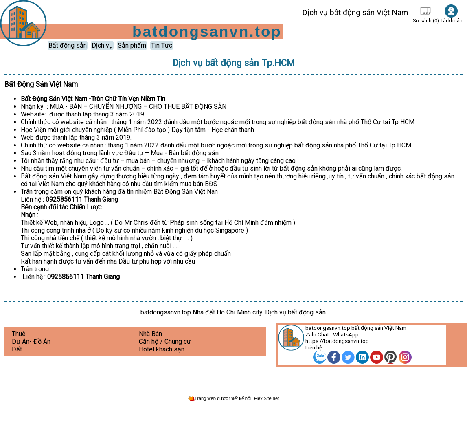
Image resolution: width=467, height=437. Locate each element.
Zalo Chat (317, 334)
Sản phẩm (132, 45)
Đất (17, 349)
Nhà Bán (150, 334)
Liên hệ (313, 347)
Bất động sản (67, 45)
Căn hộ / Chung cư (165, 341)
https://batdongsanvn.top (337, 341)
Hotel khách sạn (161, 349)
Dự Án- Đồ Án (31, 341)
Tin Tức (161, 45)
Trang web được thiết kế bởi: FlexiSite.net (233, 398)
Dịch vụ (102, 45)
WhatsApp (346, 334)
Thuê (19, 334)
